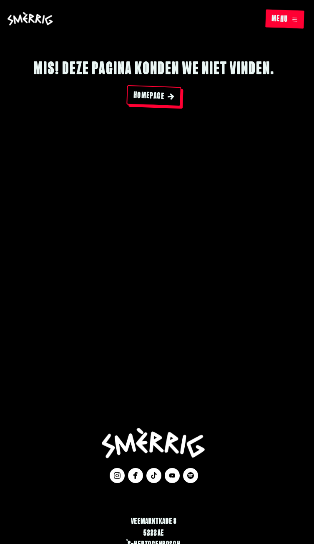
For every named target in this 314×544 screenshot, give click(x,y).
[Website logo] (30, 19)
